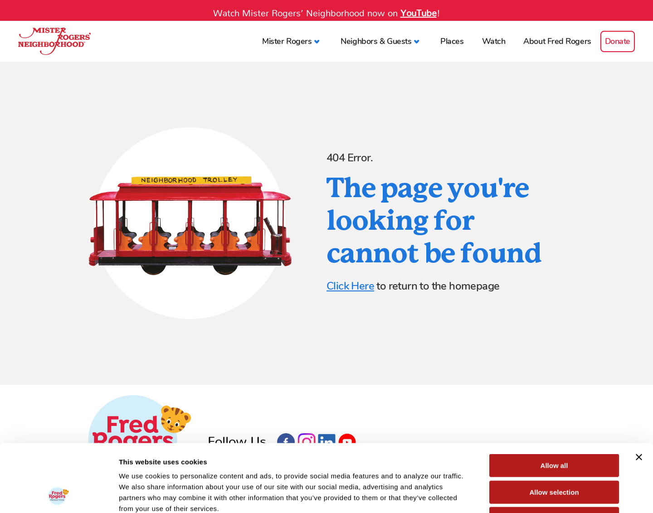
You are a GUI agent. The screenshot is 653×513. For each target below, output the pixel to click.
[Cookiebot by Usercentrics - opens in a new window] (58, 495)
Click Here (350, 286)
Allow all (554, 402)
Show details (476, 495)
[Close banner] (639, 394)
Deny (554, 455)
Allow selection (554, 429)
